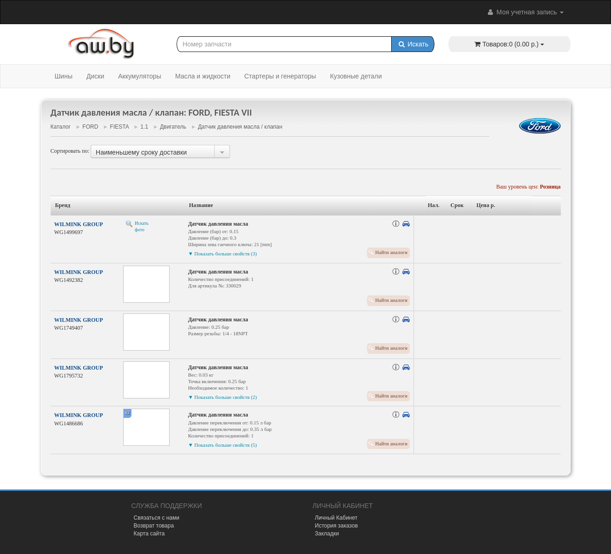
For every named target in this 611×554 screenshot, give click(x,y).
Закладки (327, 533)
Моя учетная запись (525, 12)
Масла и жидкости (202, 76)
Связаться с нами (156, 518)
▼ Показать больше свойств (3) (222, 253)
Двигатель (173, 127)
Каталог (61, 127)
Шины (63, 76)
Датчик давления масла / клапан (240, 127)
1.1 (144, 127)
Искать (412, 44)
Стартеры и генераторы (280, 76)
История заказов (336, 525)
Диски (95, 76)
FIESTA (119, 127)
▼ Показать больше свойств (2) (222, 397)
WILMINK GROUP (78, 224)
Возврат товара (154, 525)
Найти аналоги (391, 252)
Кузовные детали (356, 76)
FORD (90, 127)
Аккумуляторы (139, 76)
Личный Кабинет (336, 518)
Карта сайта (149, 533)
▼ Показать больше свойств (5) (222, 445)
